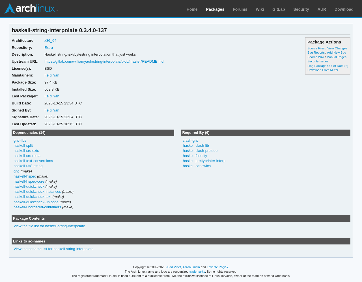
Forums (240, 9)
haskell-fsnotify (195, 156)
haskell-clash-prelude (200, 150)
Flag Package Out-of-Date (325, 65)
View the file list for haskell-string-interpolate (49, 226)
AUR (322, 9)
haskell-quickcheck (29, 186)
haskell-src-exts (26, 150)
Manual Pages (336, 57)
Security (301, 9)
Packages (215, 9)
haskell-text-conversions (33, 161)
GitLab (278, 9)
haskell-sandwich (197, 166)
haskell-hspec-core (29, 181)
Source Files (316, 48)
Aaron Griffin (191, 267)
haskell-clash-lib (196, 145)
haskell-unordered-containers (37, 207)
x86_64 (50, 40)
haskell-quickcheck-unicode (36, 202)
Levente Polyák (217, 267)
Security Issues (317, 61)
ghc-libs (20, 140)
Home (192, 9)
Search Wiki (315, 57)
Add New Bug (336, 52)
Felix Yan (51, 75)
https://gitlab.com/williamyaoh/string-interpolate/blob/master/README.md (103, 61)
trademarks (197, 271)
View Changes (337, 48)
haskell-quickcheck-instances (37, 191)
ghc (17, 171)
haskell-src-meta (27, 156)
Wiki (260, 9)
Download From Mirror (322, 70)
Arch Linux (31, 8)
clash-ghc (191, 140)
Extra (48, 47)
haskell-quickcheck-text (32, 196)
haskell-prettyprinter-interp (204, 161)
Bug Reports (316, 52)
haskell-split (23, 145)
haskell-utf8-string (28, 166)
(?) (346, 65)
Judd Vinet (173, 267)
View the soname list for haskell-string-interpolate (54, 249)
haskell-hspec (25, 176)
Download (344, 9)
